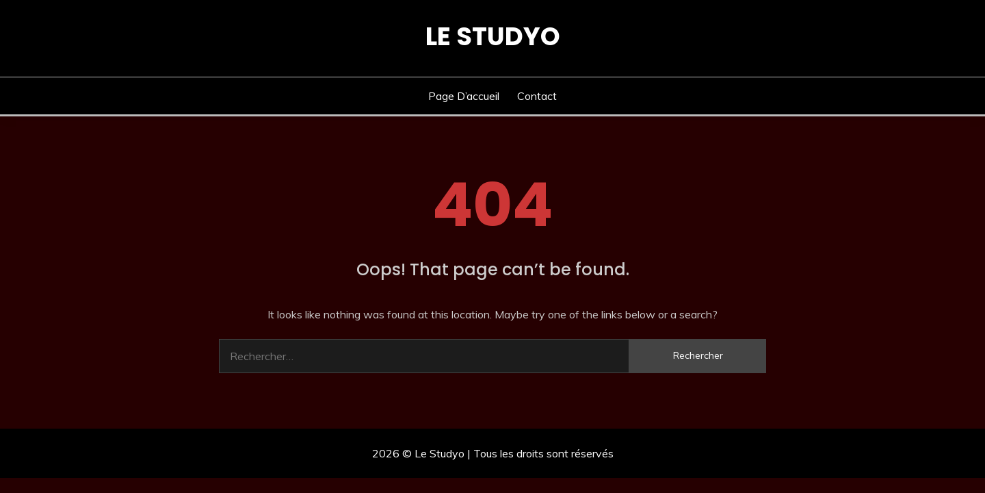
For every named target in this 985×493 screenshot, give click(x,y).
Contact (537, 96)
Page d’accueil (463, 96)
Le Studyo (492, 36)
